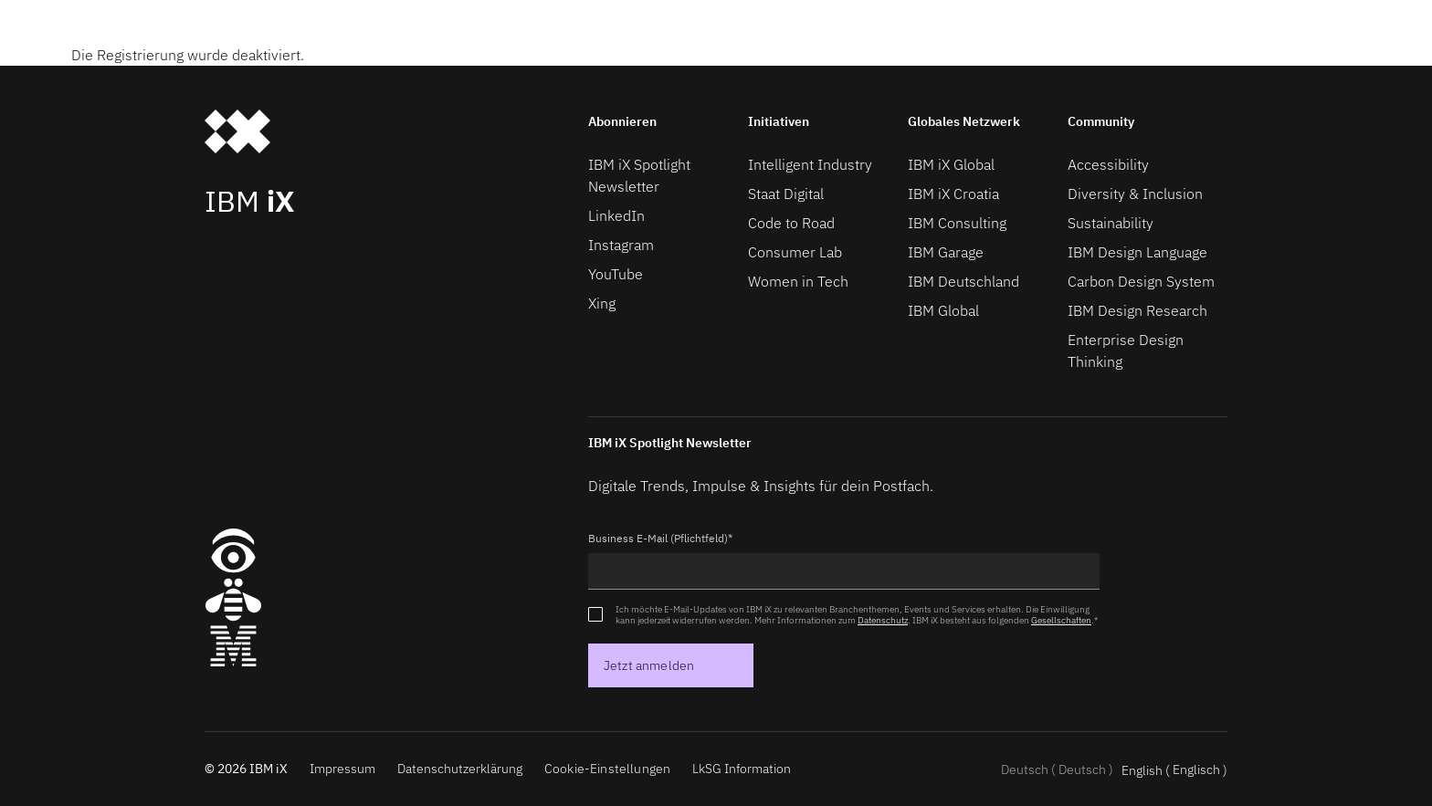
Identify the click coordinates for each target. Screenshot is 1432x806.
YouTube (615, 274)
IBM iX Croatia (953, 193)
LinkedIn (616, 215)
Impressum (342, 768)
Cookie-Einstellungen (607, 768)
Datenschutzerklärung (459, 768)
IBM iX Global (951, 164)
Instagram (621, 245)
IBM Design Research (1137, 310)
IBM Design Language (1137, 252)
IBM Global (943, 310)
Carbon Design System (1141, 281)
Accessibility (1108, 164)
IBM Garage (946, 252)
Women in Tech (798, 281)
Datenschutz (883, 620)
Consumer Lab (795, 252)
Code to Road (791, 223)
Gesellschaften (1061, 620)
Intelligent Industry (810, 164)
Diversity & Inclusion (1135, 193)
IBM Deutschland (963, 281)
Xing (602, 303)
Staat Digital (786, 193)
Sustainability (1110, 223)
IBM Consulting (957, 223)
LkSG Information (741, 768)
